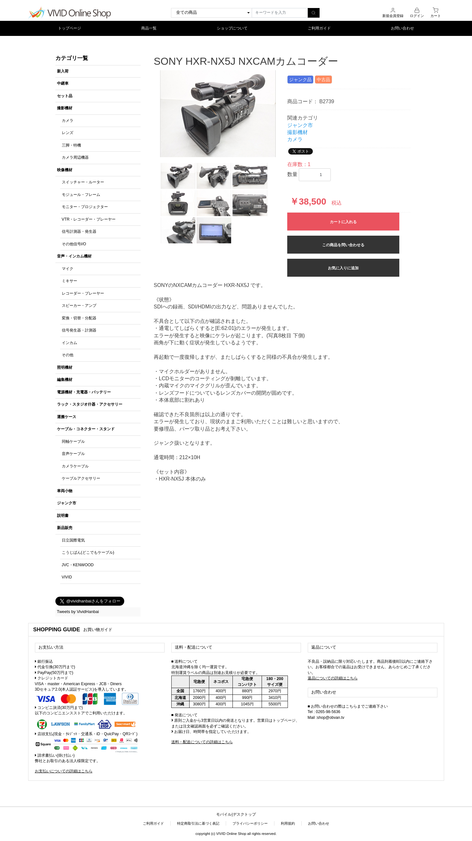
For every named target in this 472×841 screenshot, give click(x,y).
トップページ (69, 28)
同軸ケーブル (73, 441)
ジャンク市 (66, 503)
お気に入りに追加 (343, 268)
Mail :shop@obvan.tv (326, 717)
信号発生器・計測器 (79, 330)
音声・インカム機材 (74, 256)
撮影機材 (64, 108)
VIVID (67, 577)
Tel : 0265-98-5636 (324, 712)
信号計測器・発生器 (79, 231)
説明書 (63, 515)
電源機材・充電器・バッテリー (84, 392)
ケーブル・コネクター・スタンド (86, 429)
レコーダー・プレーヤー (83, 293)
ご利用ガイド (319, 28)
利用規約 (288, 823)
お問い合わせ (402, 28)
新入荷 (63, 71)
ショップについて (232, 28)
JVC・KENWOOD (78, 565)
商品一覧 (149, 28)
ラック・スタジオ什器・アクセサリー (89, 404)
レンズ (67, 132)
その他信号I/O (74, 244)
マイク (67, 268)
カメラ (67, 120)
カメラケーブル (75, 466)
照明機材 (64, 367)
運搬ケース (66, 417)
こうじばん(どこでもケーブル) (88, 552)
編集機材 (64, 379)
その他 (67, 355)
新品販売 (64, 528)
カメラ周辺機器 (75, 157)
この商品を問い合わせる (343, 245)
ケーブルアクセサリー (81, 478)
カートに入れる (343, 222)
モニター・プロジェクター (85, 207)
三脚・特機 (71, 145)
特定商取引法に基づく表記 (198, 823)
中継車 (63, 83)
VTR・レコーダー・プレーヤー (89, 219)
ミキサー (69, 281)
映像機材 (64, 170)
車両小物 (64, 491)
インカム (69, 343)
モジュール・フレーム (81, 194)
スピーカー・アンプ (79, 305)
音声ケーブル (73, 453)
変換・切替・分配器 (79, 318)
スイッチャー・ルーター (83, 182)
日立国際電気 (73, 540)
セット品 (64, 96)
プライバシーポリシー (250, 823)
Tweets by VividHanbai (78, 611)
